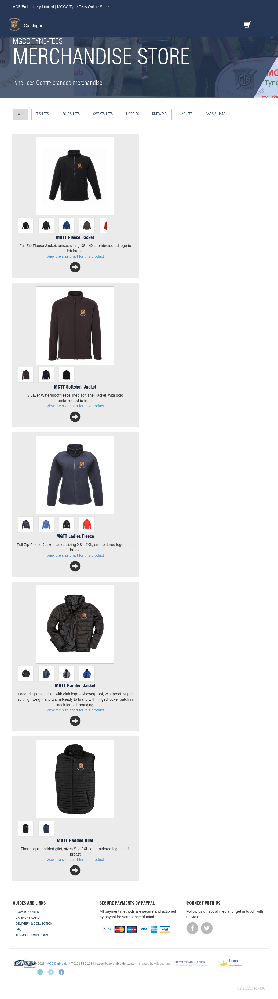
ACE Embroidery (58, 963)
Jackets (186, 114)
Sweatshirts (103, 114)
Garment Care (27, 917)
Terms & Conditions (32, 935)
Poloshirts (71, 114)
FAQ (18, 929)
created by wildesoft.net (155, 963)
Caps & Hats (215, 114)
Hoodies (132, 114)
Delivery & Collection (34, 923)
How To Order (27, 912)
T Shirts (42, 114)
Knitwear (159, 114)
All (20, 114)
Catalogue (33, 25)
